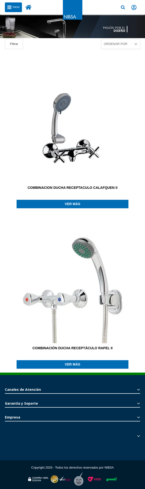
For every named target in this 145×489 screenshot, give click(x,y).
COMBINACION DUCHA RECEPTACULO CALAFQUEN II (72, 188)
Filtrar (14, 44)
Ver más (72, 204)
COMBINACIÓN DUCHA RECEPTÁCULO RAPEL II (72, 348)
